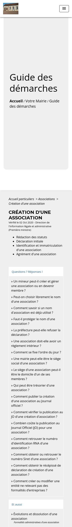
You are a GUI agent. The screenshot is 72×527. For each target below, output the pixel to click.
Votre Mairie (36, 100)
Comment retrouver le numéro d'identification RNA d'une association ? (34, 443)
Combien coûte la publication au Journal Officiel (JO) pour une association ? (35, 427)
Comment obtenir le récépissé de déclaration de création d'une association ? (36, 470)
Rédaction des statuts (31, 237)
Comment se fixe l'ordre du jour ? (37, 352)
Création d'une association (27, 203)
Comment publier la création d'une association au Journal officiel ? (33, 401)
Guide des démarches (35, 103)
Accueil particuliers (22, 199)
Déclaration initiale (29, 241)
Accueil (16, 100)
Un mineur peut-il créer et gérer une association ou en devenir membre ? (35, 286)
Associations (47, 199)
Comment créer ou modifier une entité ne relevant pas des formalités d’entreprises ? (35, 485)
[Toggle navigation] (64, 8)
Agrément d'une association (36, 254)
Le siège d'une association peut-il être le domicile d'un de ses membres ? (35, 374)
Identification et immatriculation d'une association (39, 247)
